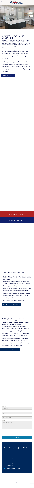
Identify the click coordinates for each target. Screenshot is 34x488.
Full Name (4, 406)
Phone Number (4, 415)
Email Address (4, 411)
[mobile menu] (2, 2)
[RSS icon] (18, 483)
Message (3, 420)
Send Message (17, 437)
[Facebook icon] (15, 483)
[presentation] (9, 433)
